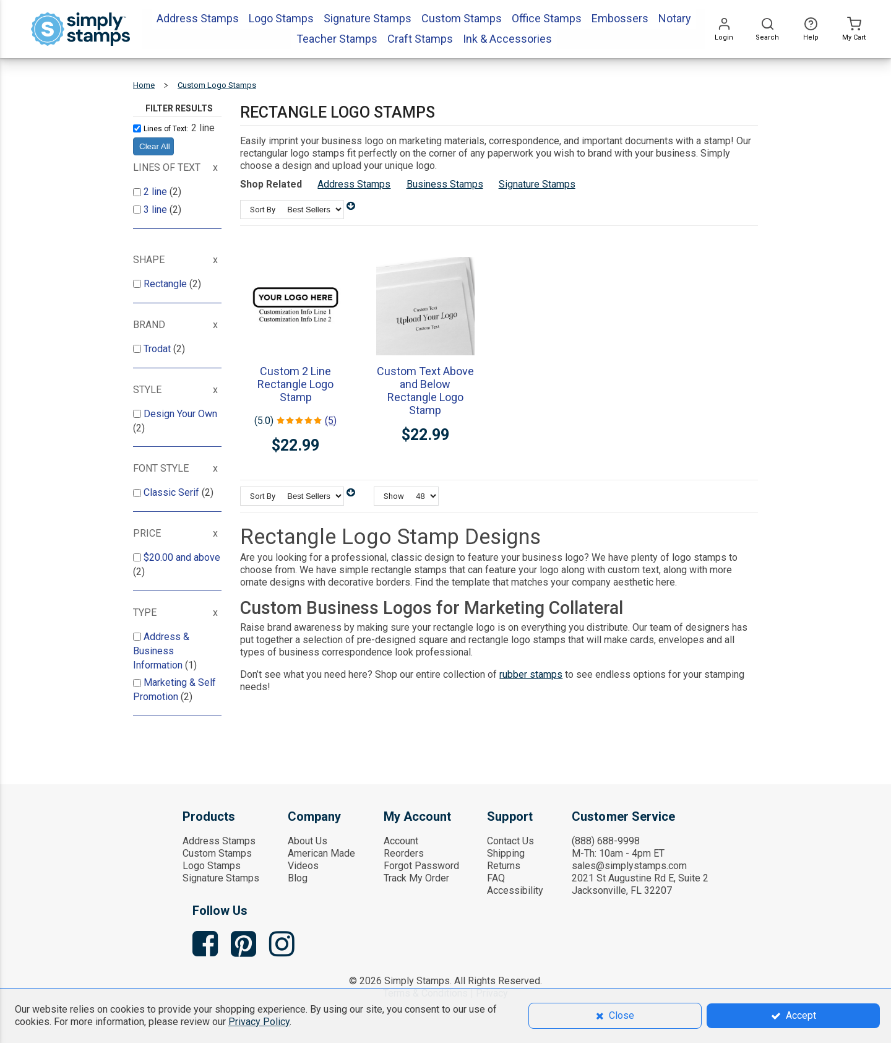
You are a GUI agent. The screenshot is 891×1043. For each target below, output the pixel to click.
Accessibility (515, 890)
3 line (157, 209)
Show (394, 496)
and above (182, 557)
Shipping (506, 853)
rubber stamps (530, 674)
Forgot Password (421, 866)
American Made (321, 853)
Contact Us (510, 841)
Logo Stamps (212, 866)
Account (401, 841)
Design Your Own (180, 414)
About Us (307, 841)
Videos (303, 866)
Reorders (404, 853)
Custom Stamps (217, 853)
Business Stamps (445, 184)
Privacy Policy (259, 1022)
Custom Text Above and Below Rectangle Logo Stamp (425, 391)
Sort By (262, 209)
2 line (157, 191)
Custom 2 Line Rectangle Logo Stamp (295, 384)
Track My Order (416, 878)
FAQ (496, 878)
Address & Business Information (161, 651)
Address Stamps (353, 184)
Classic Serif (173, 492)
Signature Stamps (537, 184)
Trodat (158, 349)
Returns (503, 866)
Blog (298, 878)
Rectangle (166, 284)
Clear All (154, 146)
